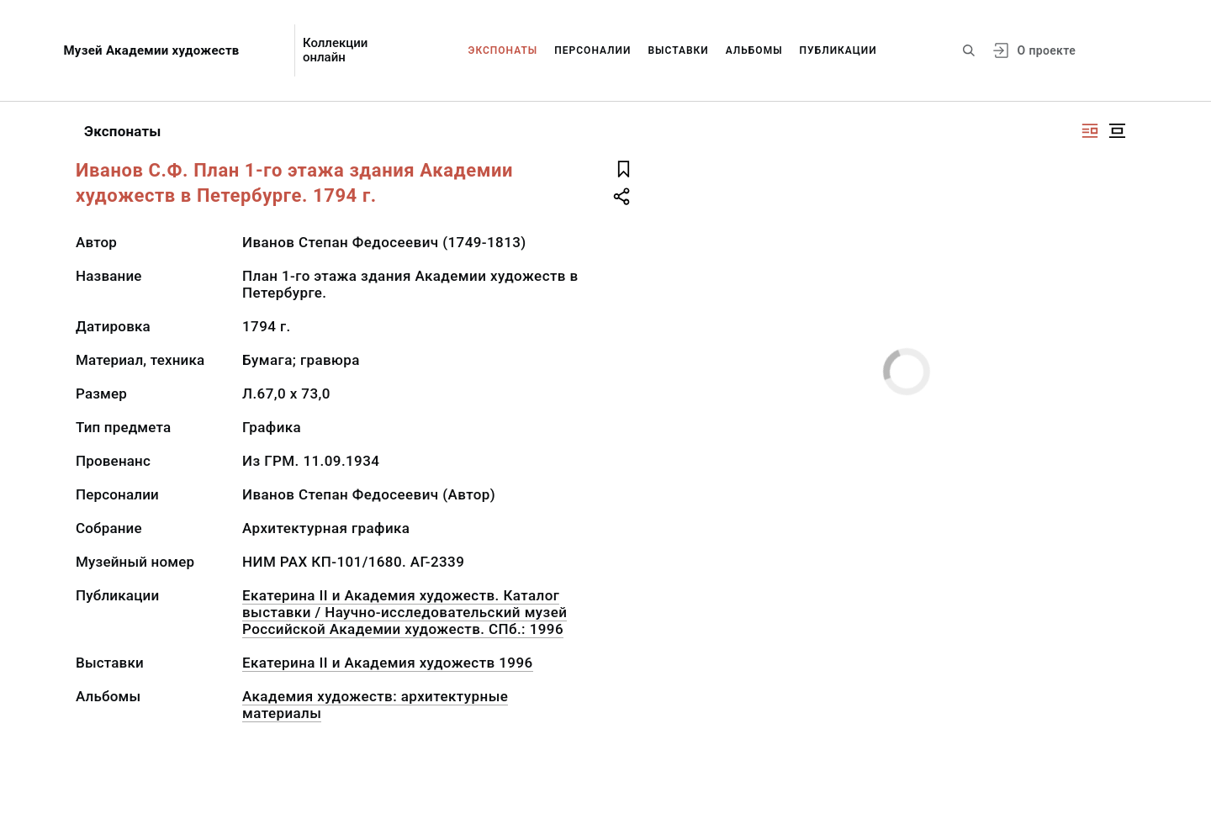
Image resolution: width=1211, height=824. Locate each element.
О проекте (1047, 50)
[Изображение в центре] (1116, 130)
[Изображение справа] (1089, 130)
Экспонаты (503, 50)
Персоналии (592, 50)
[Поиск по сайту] (969, 50)
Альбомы (754, 50)
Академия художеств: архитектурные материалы (375, 704)
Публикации (838, 50)
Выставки (678, 50)
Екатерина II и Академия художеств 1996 (387, 662)
